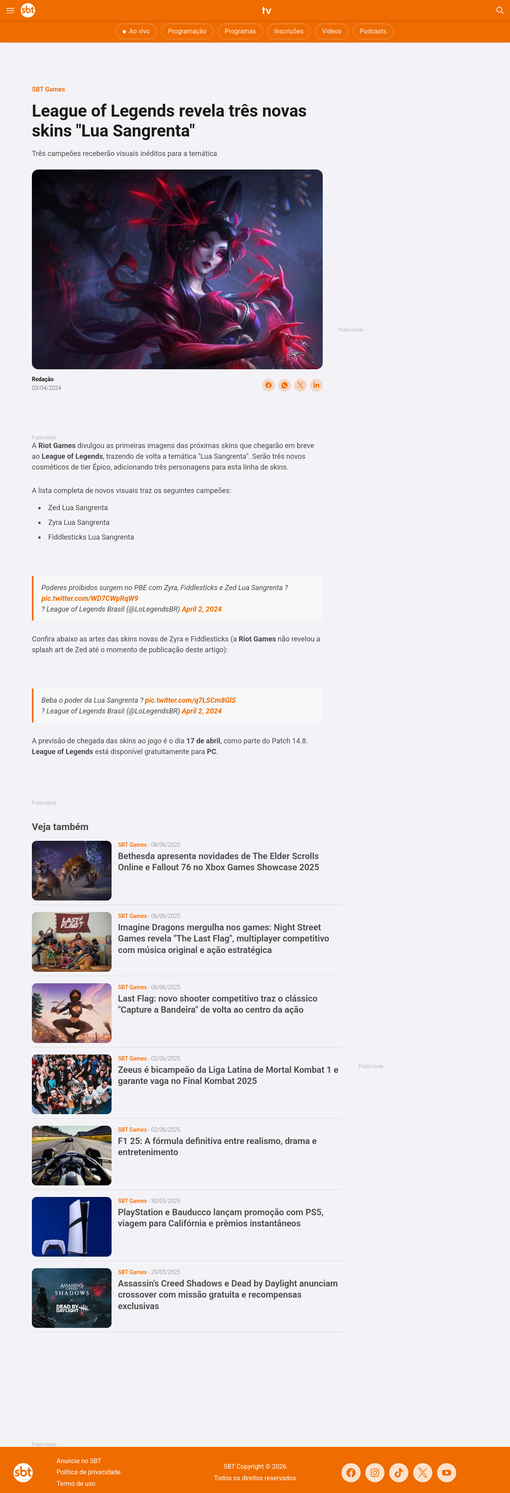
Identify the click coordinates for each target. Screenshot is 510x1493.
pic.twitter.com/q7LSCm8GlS (190, 700)
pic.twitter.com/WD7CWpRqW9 (89, 598)
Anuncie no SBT (79, 1461)
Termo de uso (76, 1483)
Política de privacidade (89, 1472)
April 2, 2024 (202, 609)
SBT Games (48, 89)
